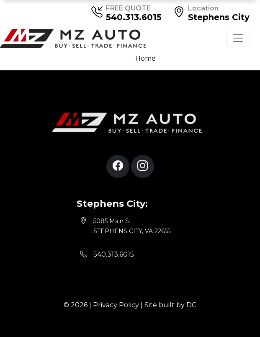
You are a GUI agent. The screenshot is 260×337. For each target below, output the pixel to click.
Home (145, 58)
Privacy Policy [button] (116, 305)
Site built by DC (170, 305)
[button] (117, 166)
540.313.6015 (134, 17)
